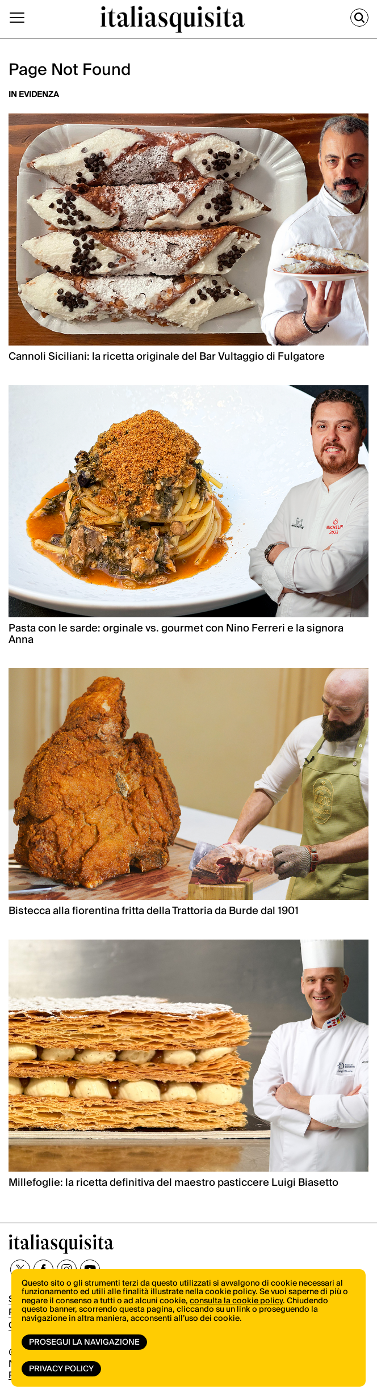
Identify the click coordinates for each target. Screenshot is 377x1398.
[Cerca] (359, 18)
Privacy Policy (61, 1369)
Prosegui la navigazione (84, 1342)
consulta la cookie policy (236, 1301)
